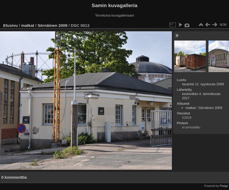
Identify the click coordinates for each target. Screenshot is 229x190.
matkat (27, 25)
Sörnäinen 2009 (53, 25)
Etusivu (10, 25)
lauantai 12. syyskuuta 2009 (203, 84)
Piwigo (224, 185)
